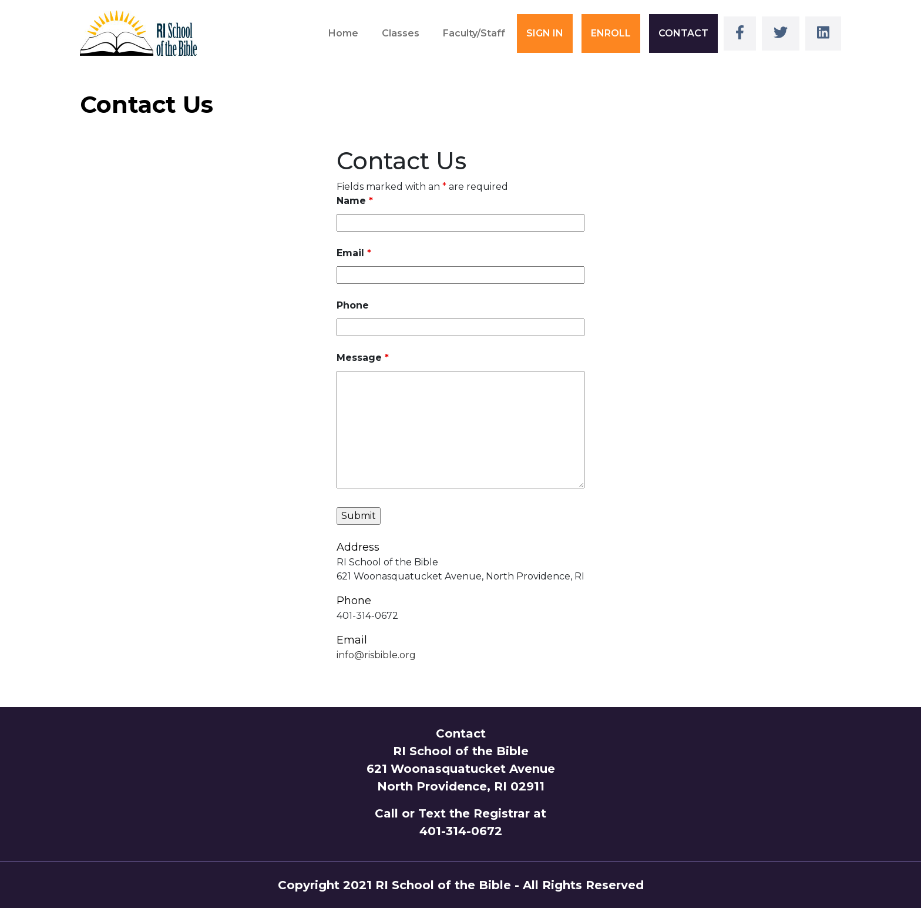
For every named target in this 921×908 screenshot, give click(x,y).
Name (355, 200)
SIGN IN (544, 33)
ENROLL (611, 33)
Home (343, 33)
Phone (353, 305)
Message (363, 357)
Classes (400, 33)
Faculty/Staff (474, 33)
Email (354, 253)
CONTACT (683, 33)
